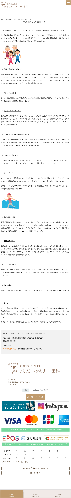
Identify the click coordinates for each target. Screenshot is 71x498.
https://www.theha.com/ (38, 333)
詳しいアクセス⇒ (35, 473)
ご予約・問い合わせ (35, 397)
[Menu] (68, 2)
